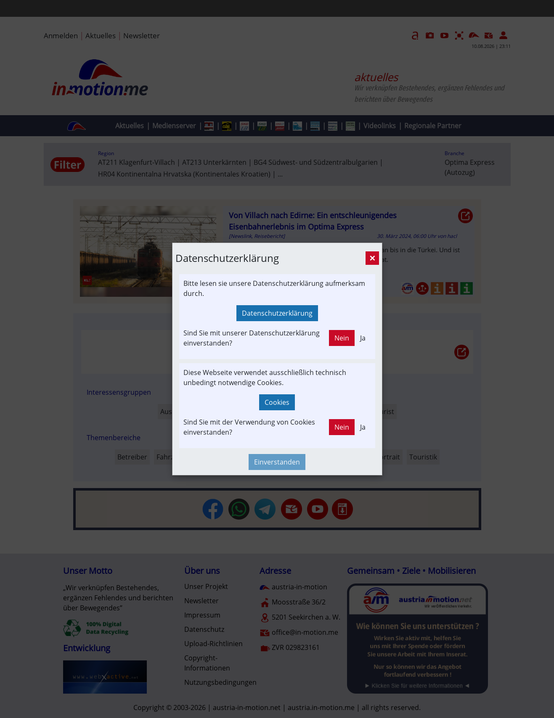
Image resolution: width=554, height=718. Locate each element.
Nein (341, 338)
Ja (363, 338)
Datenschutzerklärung (277, 313)
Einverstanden (277, 462)
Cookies (277, 402)
